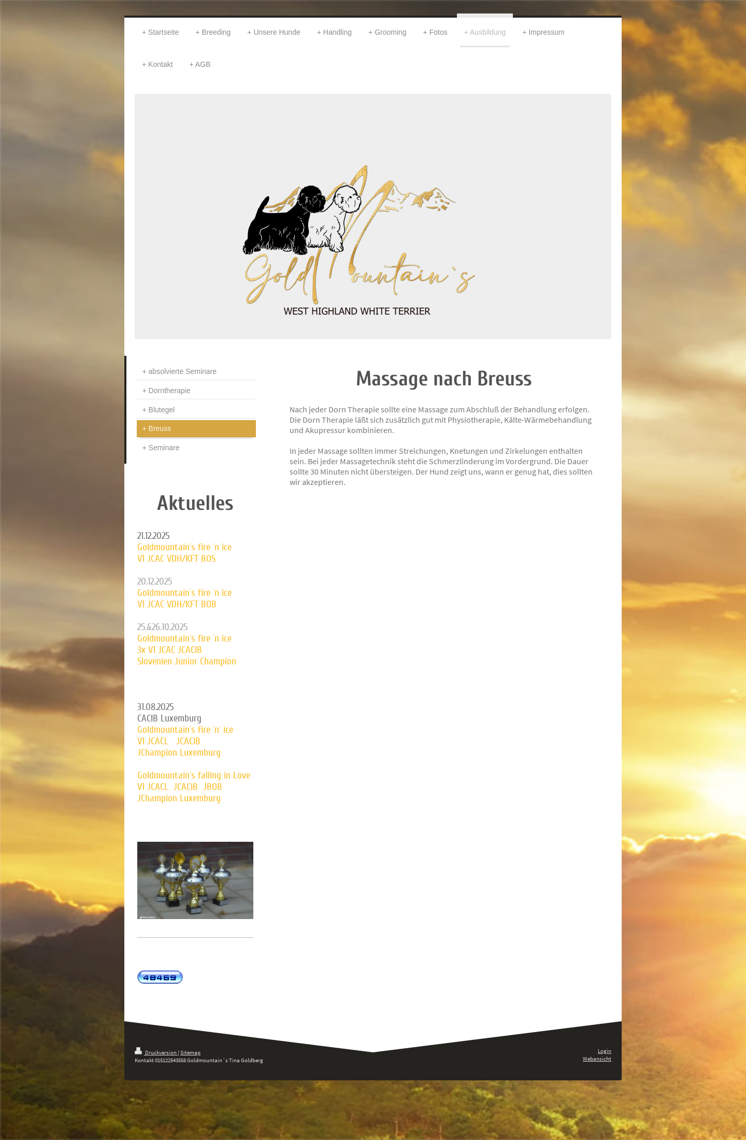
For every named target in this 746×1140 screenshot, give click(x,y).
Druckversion (156, 1052)
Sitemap (190, 1052)
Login (604, 1050)
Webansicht (597, 1058)
